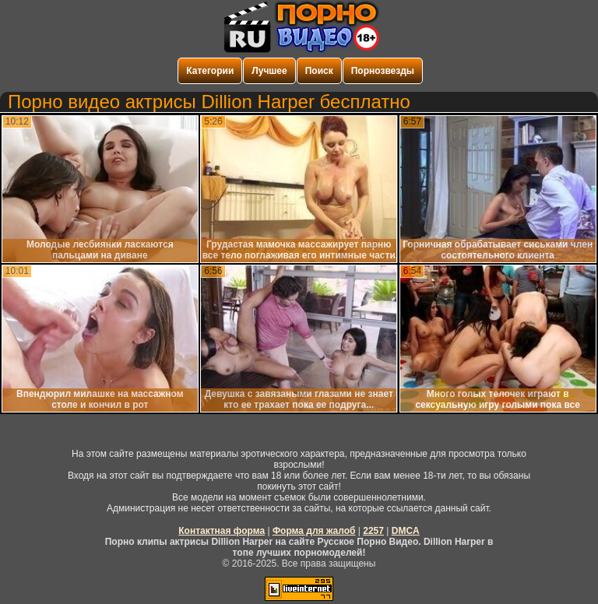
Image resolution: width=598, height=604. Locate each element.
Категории (210, 70)
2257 (373, 530)
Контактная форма (221, 530)
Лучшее (269, 70)
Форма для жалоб (314, 530)
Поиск (319, 70)
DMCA (406, 530)
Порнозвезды (382, 70)
